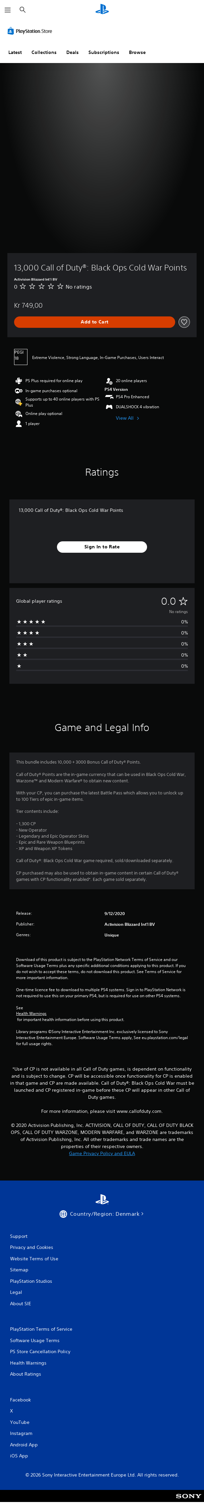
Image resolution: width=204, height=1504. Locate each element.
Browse (137, 52)
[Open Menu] (7, 10)
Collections (44, 52)
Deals (72, 52)
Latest (15, 52)
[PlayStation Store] (31, 30)
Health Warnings (31, 1013)
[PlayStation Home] (102, 10)
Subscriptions (103, 52)
